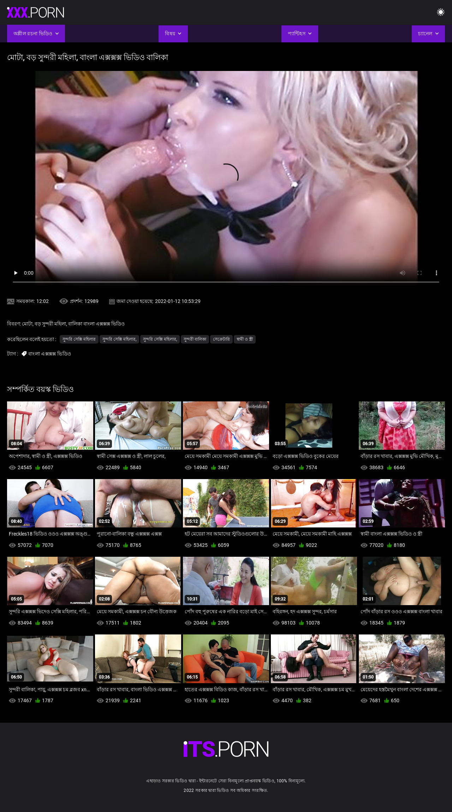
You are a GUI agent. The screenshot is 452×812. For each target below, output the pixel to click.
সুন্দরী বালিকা (195, 339)
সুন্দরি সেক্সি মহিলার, (119, 339)
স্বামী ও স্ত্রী (245, 339)
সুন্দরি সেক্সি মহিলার (79, 339)
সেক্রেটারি (221, 339)
